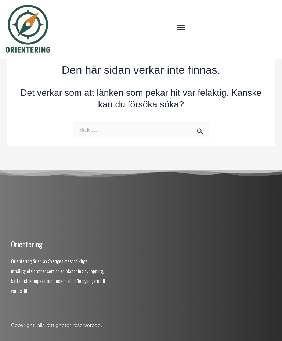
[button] (181, 28)
